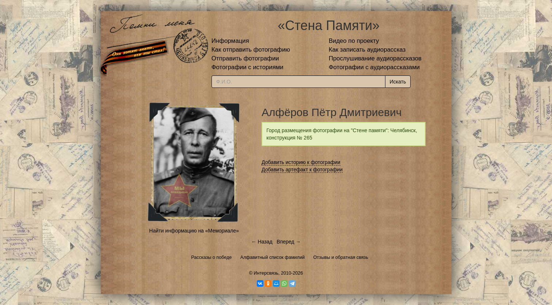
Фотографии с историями (247, 67)
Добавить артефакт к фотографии (302, 169)
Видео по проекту (354, 40)
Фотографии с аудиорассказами (374, 67)
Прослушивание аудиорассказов (375, 58)
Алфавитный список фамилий (272, 257)
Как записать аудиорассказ (367, 49)
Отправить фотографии (245, 58)
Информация (230, 40)
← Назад (262, 242)
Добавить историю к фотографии (301, 162)
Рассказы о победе (211, 257)
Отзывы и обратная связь (340, 257)
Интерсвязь (266, 273)
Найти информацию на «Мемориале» (194, 231)
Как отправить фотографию (251, 49)
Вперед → (289, 242)
